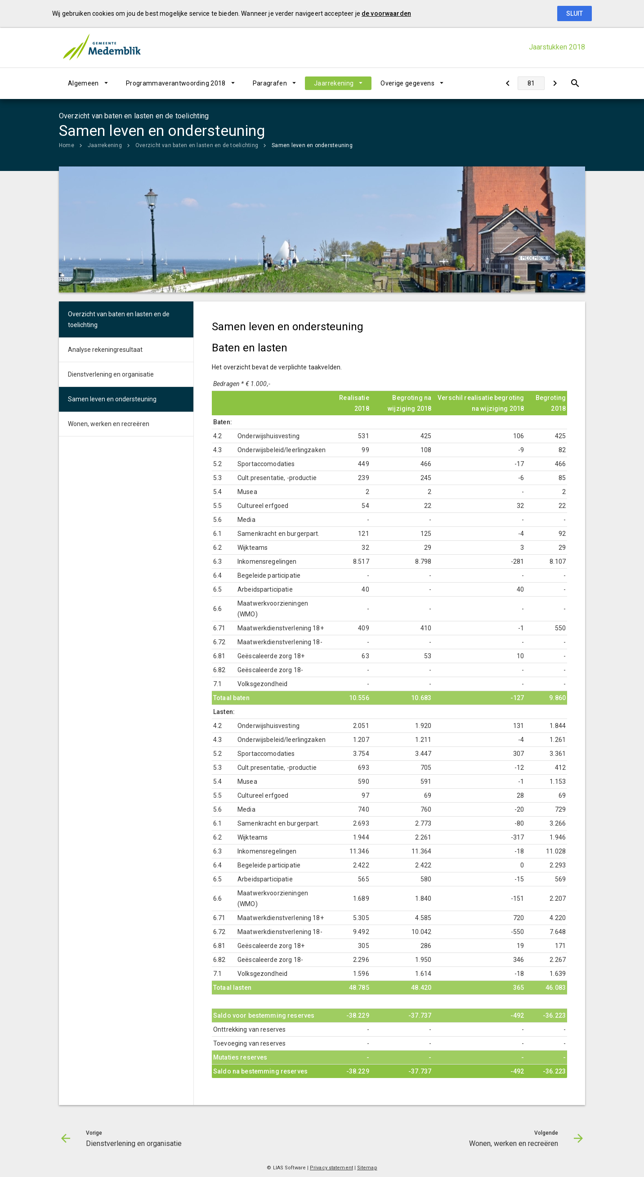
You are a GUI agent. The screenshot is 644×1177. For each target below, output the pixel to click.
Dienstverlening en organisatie (111, 374)
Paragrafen (270, 83)
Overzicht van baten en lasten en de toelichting (196, 145)
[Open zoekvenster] (575, 83)
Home (66, 145)
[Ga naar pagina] (531, 83)
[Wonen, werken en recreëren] (555, 83)
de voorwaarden (386, 13)
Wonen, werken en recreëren (108, 423)
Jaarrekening (333, 83)
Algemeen (83, 83)
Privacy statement (331, 1168)
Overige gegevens (407, 83)
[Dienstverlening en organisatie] (507, 83)
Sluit (574, 13)
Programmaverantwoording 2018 (176, 83)
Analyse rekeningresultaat (105, 349)
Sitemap (367, 1168)
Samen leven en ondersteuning (312, 145)
